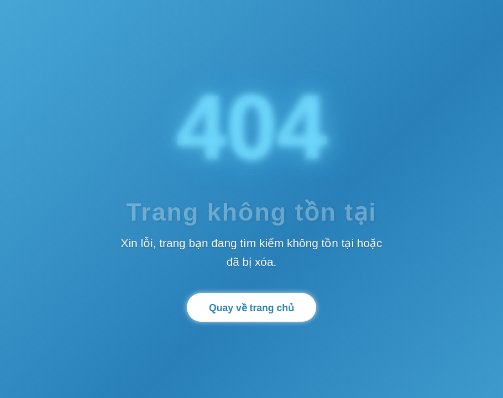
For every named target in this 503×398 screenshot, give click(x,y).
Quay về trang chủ (251, 307)
